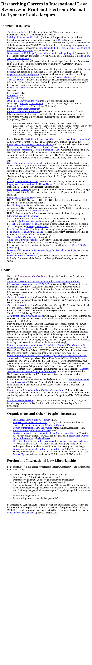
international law (40, 213)
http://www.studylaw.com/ (63, 77)
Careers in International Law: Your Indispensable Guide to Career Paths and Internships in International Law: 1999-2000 (43, 285)
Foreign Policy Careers (18, 192)
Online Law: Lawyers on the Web (23, 101)
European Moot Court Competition (23, 109)
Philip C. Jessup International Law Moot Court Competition (35, 392)
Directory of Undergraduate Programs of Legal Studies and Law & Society (42, 253)
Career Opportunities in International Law (27, 165)
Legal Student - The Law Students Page (25, 234)
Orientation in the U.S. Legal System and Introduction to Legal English (40, 53)
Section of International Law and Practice (32, 430)
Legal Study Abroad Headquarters (23, 74)
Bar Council (13, 98)
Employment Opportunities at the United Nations (30, 187)
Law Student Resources (18, 232)
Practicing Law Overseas (31, 103)
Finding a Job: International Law (22, 184)
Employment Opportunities (20, 200)
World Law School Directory (20, 403)
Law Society (13, 95)
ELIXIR (59, 40)
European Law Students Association (30, 425)
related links (43, 441)
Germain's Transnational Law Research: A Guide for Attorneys (48, 372)
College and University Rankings (22, 242)
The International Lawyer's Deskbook (25, 318)
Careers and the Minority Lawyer (23, 239)
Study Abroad (13, 61)
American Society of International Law (31, 433)
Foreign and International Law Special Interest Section (38, 451)
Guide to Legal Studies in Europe (47, 428)
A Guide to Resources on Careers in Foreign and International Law (57, 142)
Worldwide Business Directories (22, 258)
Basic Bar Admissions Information (23, 111)
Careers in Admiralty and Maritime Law (26, 278)
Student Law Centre (16, 87)
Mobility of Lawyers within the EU (23, 37)
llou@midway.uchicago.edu (27, 224)
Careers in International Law (21, 300)
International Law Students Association (31, 422)
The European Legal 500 (18, 32)
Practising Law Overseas (18, 106)
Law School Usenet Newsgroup (22, 226)
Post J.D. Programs (16, 208)
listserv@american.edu (37, 229)
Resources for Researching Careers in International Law (33, 152)
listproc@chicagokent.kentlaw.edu (23, 218)
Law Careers (13, 93)
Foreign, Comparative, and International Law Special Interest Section (45, 435)
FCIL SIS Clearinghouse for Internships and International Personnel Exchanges (50, 443)
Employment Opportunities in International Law (30, 147)
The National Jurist (16, 79)
